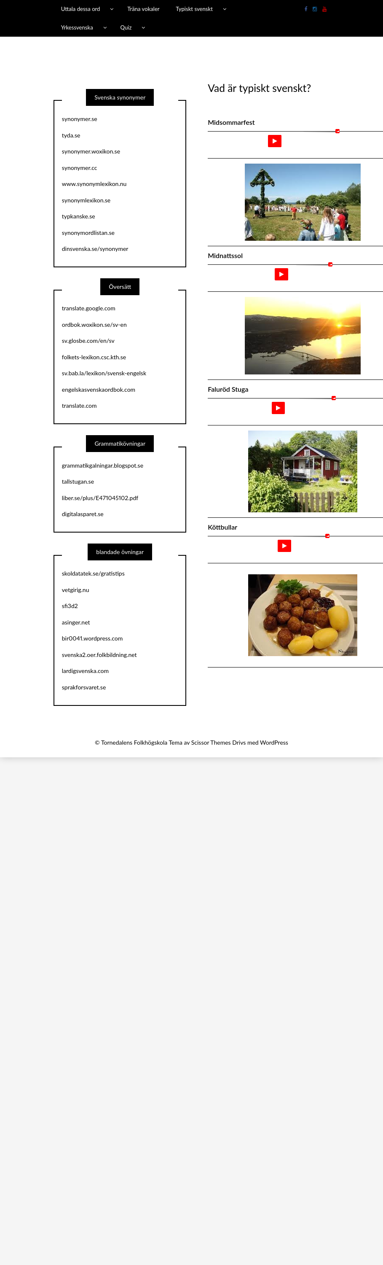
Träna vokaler (143, 8)
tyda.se (71, 135)
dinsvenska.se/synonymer (95, 248)
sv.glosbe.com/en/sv (88, 340)
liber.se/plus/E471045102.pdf (100, 497)
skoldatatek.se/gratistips (93, 573)
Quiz (126, 27)
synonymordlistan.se (88, 232)
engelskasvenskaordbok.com (98, 389)
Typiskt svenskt (194, 8)
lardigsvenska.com (85, 670)
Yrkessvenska (77, 27)
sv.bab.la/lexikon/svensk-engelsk (104, 373)
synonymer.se (79, 118)
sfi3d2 (70, 605)
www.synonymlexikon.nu (94, 183)
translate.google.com (88, 308)
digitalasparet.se (83, 513)
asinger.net (76, 622)
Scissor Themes (211, 742)
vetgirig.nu (75, 589)
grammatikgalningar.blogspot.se (102, 465)
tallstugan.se (78, 481)
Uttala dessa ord (80, 8)
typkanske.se (78, 216)
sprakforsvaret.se (84, 687)
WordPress (274, 742)
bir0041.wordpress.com (92, 638)
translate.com (79, 405)
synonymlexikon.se (86, 200)
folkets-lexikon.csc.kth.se (94, 357)
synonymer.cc (79, 167)
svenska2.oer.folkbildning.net (99, 654)
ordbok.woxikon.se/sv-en (94, 324)
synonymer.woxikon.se (91, 151)
